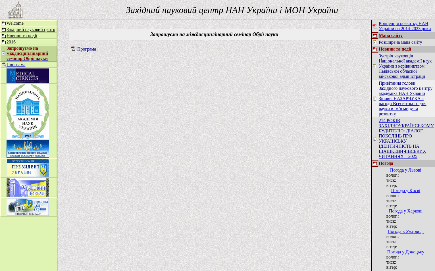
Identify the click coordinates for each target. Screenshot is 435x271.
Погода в (406, 231)
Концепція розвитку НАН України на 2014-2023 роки (405, 26)
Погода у (405, 170)
